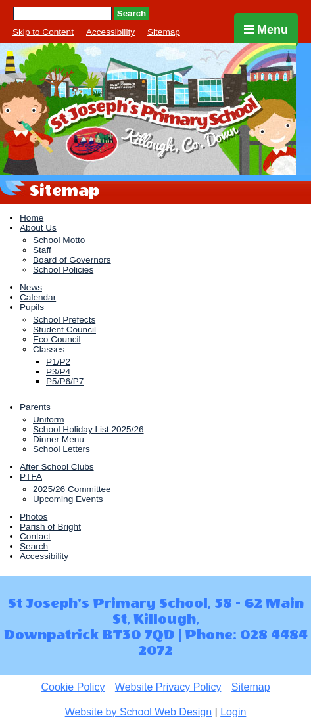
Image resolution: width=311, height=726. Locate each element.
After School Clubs (57, 467)
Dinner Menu (58, 439)
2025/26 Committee (72, 489)
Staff (42, 250)
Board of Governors (72, 260)
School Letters (61, 449)
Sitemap (163, 32)
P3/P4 (58, 371)
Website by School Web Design (138, 711)
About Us (38, 228)
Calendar (38, 297)
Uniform (48, 419)
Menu (266, 29)
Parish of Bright (50, 527)
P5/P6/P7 (65, 381)
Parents (35, 407)
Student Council (64, 329)
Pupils (32, 307)
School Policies (63, 270)
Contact (35, 536)
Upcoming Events (68, 499)
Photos (33, 517)
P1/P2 (58, 362)
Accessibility (110, 32)
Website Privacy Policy (168, 686)
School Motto (59, 240)
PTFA (31, 477)
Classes (48, 349)
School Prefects (64, 320)
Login (233, 711)
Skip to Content (43, 32)
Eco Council (57, 339)
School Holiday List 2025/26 (88, 429)
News (31, 287)
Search (131, 13)
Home (31, 218)
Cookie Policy (73, 686)
